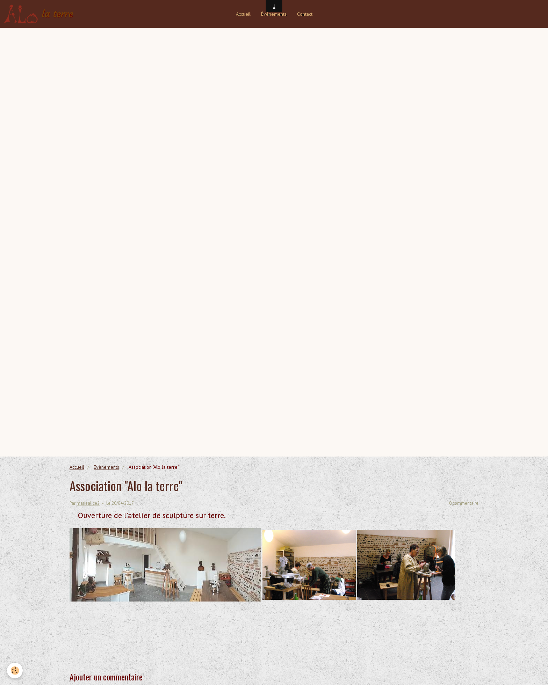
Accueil (243, 14)
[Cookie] (15, 670)
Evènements (106, 467)
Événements (274, 14)
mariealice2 (88, 503)
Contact (304, 14)
